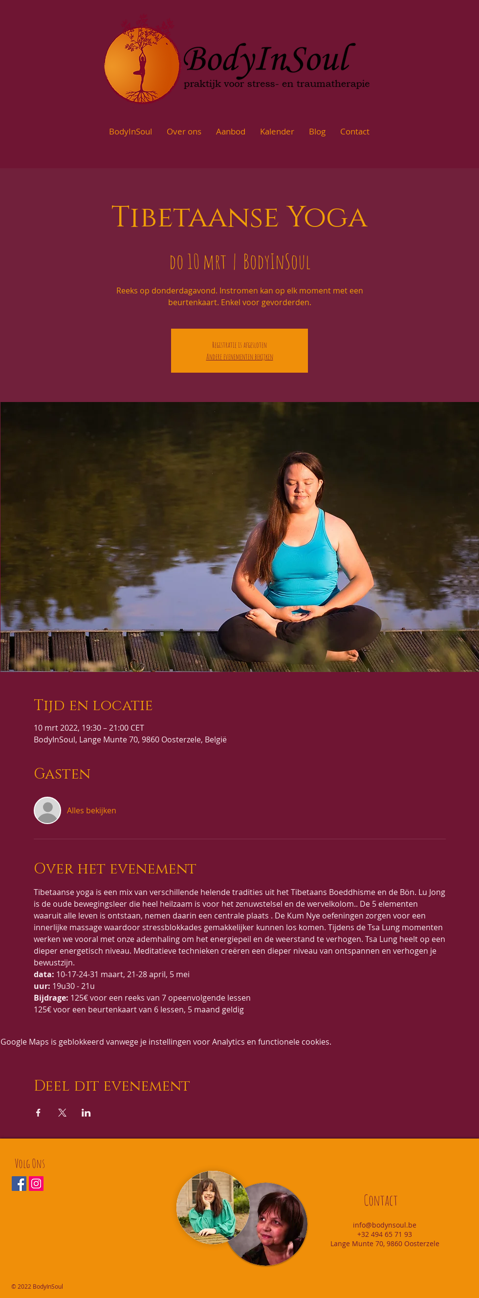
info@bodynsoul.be (384, 1225)
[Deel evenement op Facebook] (38, 1113)
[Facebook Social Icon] (19, 1183)
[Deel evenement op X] (62, 1113)
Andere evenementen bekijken (239, 356)
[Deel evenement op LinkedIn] (86, 1113)
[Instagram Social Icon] (36, 1183)
